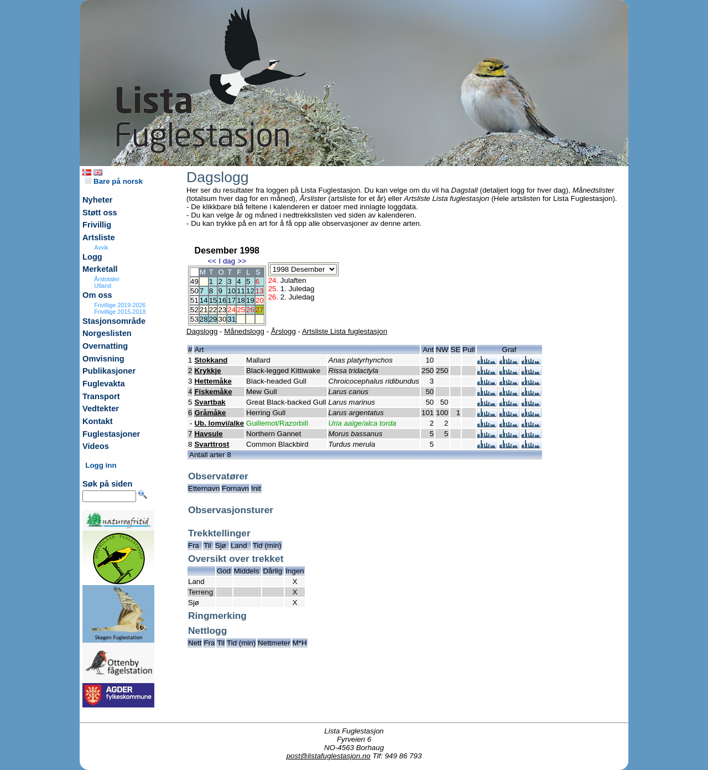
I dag (226, 261)
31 (231, 319)
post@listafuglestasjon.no (329, 756)
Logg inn (100, 465)
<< (211, 261)
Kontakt (97, 421)
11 (241, 291)
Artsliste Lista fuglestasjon (344, 331)
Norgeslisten (107, 333)
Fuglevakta (103, 383)
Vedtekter (100, 408)
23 (222, 310)
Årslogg (283, 331)
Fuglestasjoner (111, 434)
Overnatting (105, 346)
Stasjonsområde (113, 321)
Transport (101, 396)
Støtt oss (99, 212)
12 (250, 291)
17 (231, 300)
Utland (102, 285)
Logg (92, 256)
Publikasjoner (109, 370)
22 (213, 310)
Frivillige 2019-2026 (119, 305)
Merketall (100, 269)
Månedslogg (244, 331)
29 (213, 319)
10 (231, 291)
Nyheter (97, 199)
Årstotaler (106, 279)
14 (204, 300)
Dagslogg (201, 331)
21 (204, 310)
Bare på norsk (114, 181)
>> (242, 261)
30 (222, 319)
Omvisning (103, 358)
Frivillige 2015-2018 (119, 311)
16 (222, 300)
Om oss (97, 295)
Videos (95, 446)
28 (204, 319)
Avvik (101, 247)
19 (250, 300)
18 (241, 300)
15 (213, 300)
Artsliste (98, 237)
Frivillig (96, 224)
